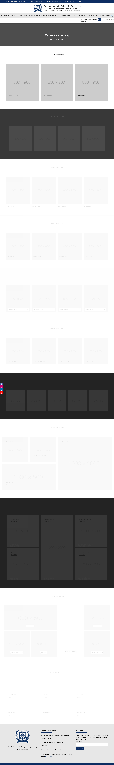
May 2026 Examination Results (102, 19)
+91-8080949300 (13, 1)
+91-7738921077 (23, 1)
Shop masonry (82, 95)
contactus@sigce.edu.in (74, 1)
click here (48, 754)
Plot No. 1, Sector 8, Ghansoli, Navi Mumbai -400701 (47, 1)
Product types (48, 95)
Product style (13, 95)
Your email (92, 743)
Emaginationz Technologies (74, 763)
